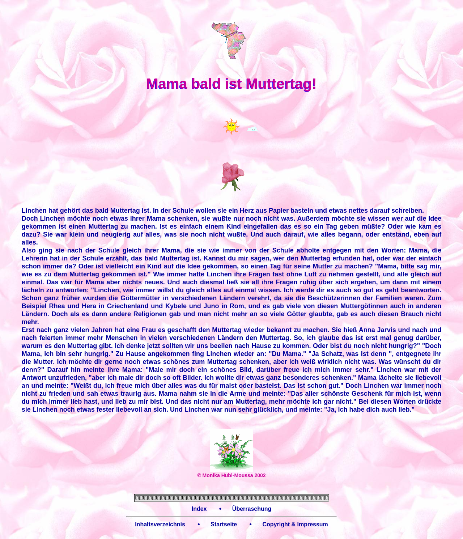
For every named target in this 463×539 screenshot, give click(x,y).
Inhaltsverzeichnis (160, 524)
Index (199, 509)
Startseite (224, 524)
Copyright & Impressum (295, 524)
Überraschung (251, 509)
